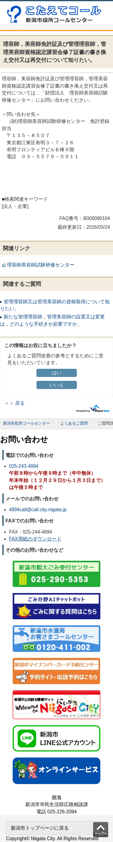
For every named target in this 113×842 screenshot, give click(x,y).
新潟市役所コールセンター (26, 423)
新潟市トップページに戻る (40, 828)
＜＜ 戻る (14, 403)
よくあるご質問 (74, 423)
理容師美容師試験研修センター (40, 264)
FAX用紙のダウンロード (35, 538)
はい (56, 372)
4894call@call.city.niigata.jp (38, 509)
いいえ (56, 385)
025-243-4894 (23, 466)
